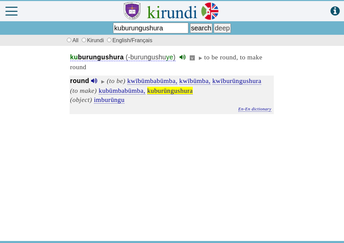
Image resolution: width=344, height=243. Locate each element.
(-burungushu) (123, 57)
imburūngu (109, 99)
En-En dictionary (254, 108)
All (72, 40)
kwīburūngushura (236, 80)
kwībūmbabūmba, (152, 80)
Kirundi (93, 40)
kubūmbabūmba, (122, 90)
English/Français (129, 40)
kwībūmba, (195, 80)
